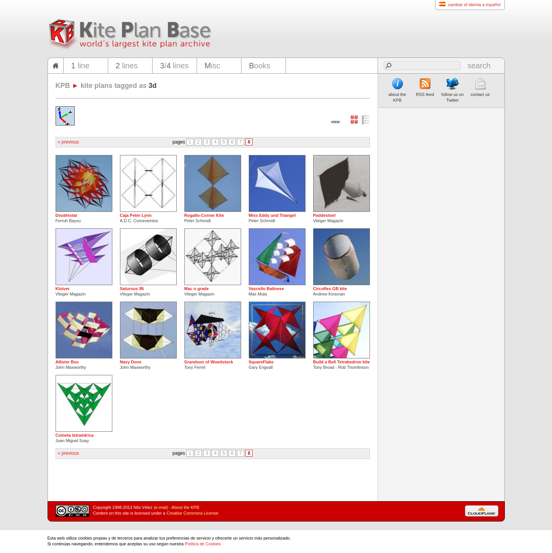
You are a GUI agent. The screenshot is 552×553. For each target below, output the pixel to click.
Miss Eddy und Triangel (272, 215)
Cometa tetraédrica (75, 435)
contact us (480, 87)
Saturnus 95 (132, 288)
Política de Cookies (203, 543)
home (55, 65)
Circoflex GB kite (330, 288)
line (80, 65)
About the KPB (185, 507)
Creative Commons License (193, 513)
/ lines (174, 65)
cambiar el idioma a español (468, 4)
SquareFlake (261, 362)
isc (212, 65)
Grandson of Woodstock (208, 362)
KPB (63, 85)
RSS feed (425, 87)
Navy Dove (130, 362)
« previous (68, 142)
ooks (260, 65)
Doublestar (66, 215)
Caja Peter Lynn (136, 215)
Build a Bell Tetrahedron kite (341, 362)
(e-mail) (161, 507)
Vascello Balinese (266, 288)
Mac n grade (196, 288)
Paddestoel (324, 215)
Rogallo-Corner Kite (204, 215)
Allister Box (67, 362)
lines (127, 65)
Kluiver (63, 288)
